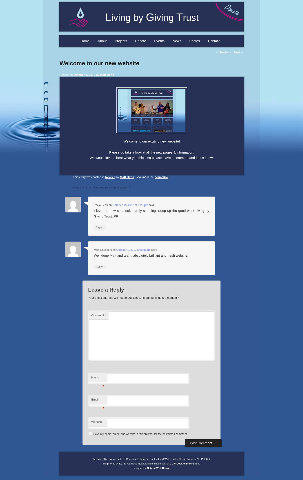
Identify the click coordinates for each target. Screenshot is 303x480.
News (177, 41)
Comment (98, 315)
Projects (121, 41)
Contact (214, 41)
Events (159, 41)
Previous (223, 52)
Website (96, 421)
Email (98, 401)
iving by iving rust (152, 17)
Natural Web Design (158, 468)
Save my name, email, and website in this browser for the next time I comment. (140, 434)
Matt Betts (107, 75)
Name (98, 379)
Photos (194, 41)
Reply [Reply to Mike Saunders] (100, 267)
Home (85, 41)
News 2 (110, 177)
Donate (140, 41)
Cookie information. (188, 463)
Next (238, 52)
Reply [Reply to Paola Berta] (100, 227)
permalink (161, 177)
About (102, 41)
